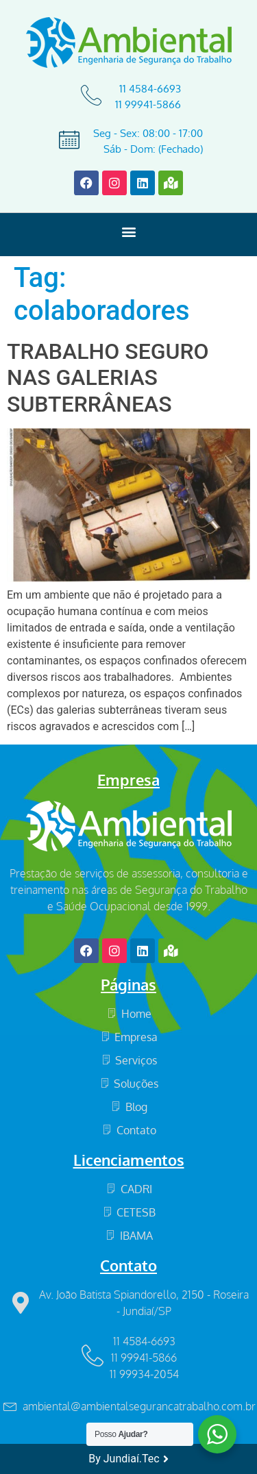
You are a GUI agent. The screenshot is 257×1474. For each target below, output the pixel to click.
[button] (128, 231)
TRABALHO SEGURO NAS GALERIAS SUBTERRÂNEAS (108, 377)
